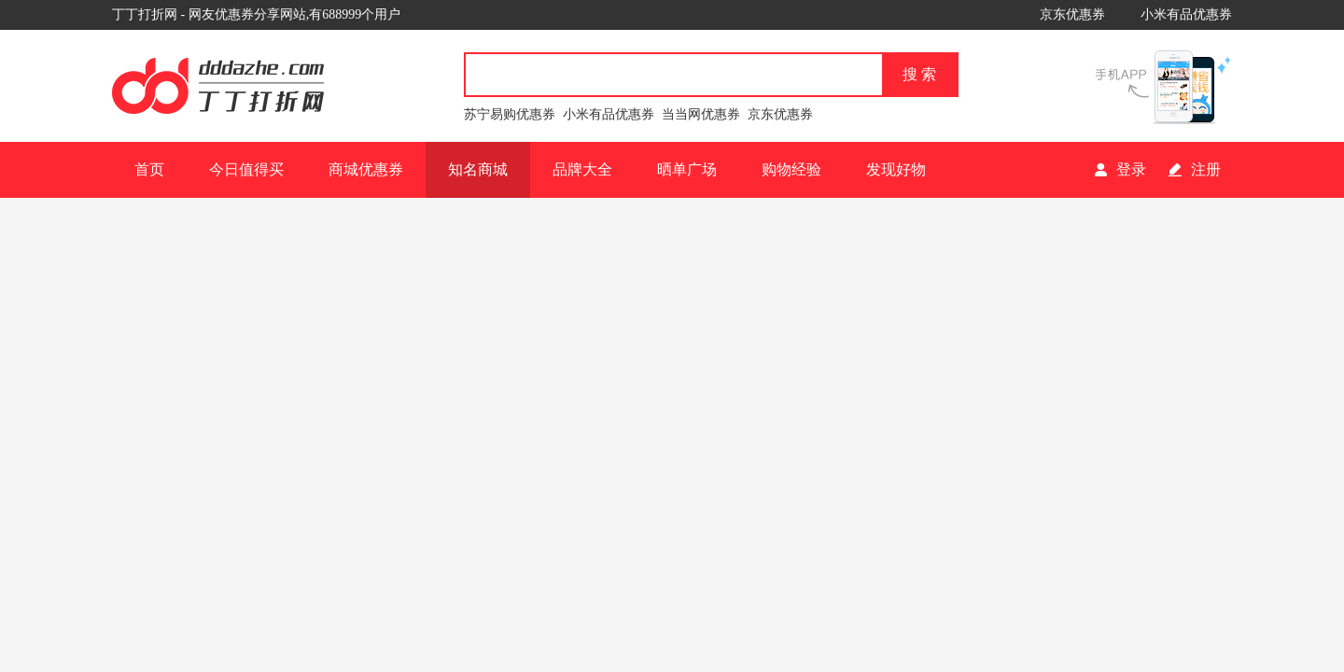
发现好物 (896, 169)
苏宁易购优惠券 (509, 114)
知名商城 (478, 169)
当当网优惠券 (701, 114)
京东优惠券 (1072, 14)
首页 (149, 169)
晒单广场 (687, 169)
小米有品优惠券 (1186, 14)
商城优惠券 (366, 169)
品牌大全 (582, 169)
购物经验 (791, 169)
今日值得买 (246, 169)
